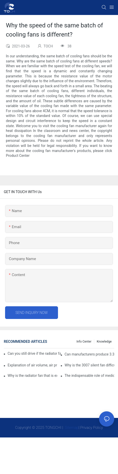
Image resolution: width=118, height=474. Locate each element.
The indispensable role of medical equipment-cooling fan (89, 376)
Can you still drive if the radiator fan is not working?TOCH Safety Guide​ (34, 353)
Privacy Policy (91, 427)
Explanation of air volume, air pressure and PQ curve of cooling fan (32, 365)
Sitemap (71, 427)
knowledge (104, 341)
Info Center (83, 341)
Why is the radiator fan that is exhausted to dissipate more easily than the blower (32, 376)
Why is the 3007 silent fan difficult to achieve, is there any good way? (89, 365)
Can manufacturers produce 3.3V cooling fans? (89, 354)
